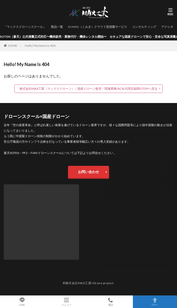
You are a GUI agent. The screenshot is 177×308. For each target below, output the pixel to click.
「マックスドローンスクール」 (25, 27)
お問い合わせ (88, 172)
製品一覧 (57, 27)
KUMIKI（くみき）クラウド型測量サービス (97, 27)
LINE (22, 301)
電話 (110, 301)
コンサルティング (144, 27)
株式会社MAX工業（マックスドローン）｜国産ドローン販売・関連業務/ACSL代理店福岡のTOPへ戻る (88, 88)
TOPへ (155, 301)
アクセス (167, 27)
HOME (12, 45)
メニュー (66, 301)
